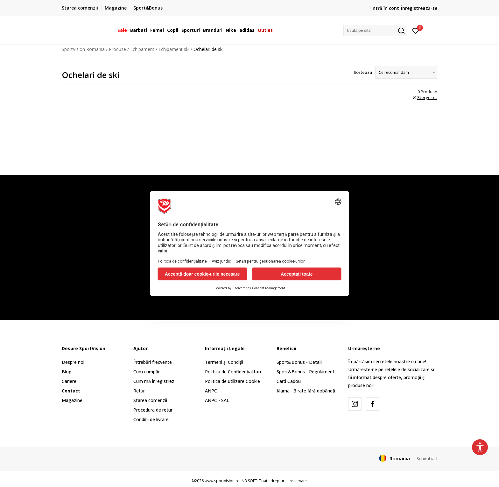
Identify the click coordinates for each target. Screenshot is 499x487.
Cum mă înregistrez (153, 381)
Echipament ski (173, 49)
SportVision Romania (83, 49)
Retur (139, 391)
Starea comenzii (150, 400)
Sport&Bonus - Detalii (299, 362)
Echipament (142, 49)
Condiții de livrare (151, 419)
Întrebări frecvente (152, 362)
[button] (375, 30)
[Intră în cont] (416, 30)
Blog (67, 372)
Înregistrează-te (419, 8)
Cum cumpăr (146, 372)
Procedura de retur (152, 410)
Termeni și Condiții (224, 362)
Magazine (72, 400)
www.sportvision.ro (222, 480)
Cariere (69, 381)
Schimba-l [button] (427, 458)
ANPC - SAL (217, 400)
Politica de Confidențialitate (234, 372)
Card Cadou (289, 381)
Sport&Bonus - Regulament (305, 372)
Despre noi (73, 362)
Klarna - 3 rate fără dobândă (306, 391)
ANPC (211, 391)
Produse (117, 49)
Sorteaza (363, 72)
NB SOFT (249, 480)
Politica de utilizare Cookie (232, 381)
